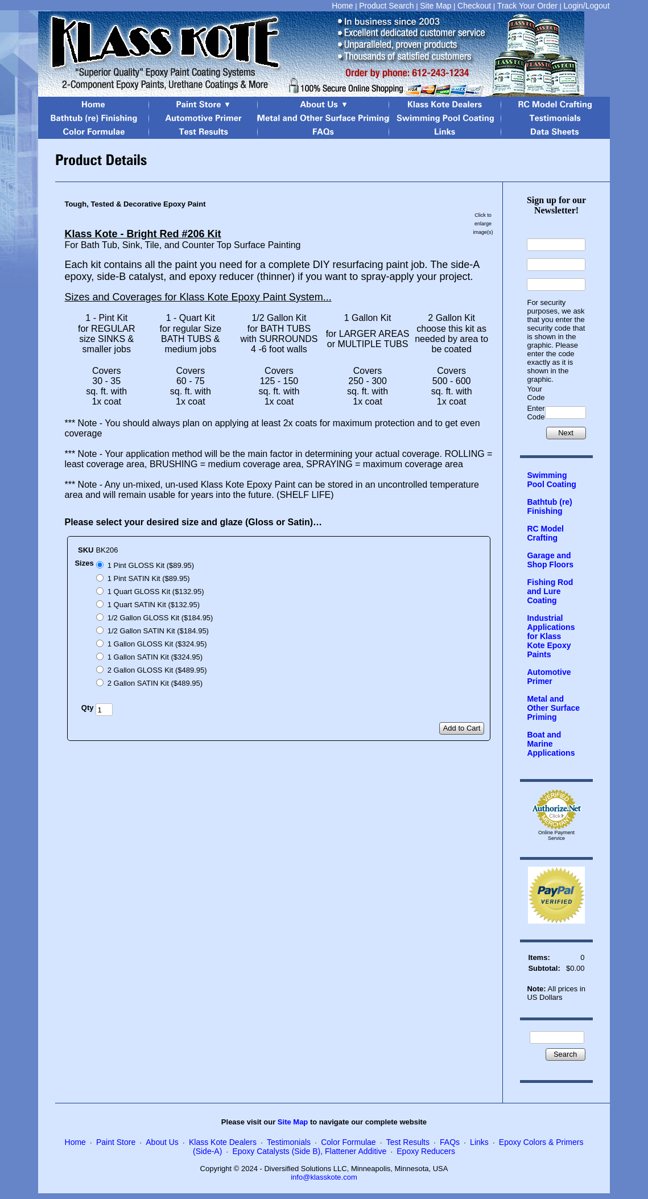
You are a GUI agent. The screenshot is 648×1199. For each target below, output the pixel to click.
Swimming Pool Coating (551, 480)
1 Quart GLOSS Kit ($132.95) (156, 591)
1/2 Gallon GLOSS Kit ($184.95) (160, 617)
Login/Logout (587, 5)
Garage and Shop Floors (550, 560)
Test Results (408, 1142)
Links (479, 1142)
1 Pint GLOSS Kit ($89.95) (151, 565)
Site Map (435, 5)
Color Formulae (348, 1142)
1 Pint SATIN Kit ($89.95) (149, 578)
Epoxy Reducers (426, 1151)
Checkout (474, 5)
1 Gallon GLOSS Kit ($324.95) (157, 644)
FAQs (450, 1142)
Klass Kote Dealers (223, 1142)
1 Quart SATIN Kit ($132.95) (154, 604)
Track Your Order (527, 5)
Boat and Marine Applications (551, 743)
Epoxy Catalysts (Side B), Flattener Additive (309, 1151)
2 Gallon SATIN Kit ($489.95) (155, 683)
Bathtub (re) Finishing (549, 506)
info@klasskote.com (324, 1177)
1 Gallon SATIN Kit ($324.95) (155, 657)
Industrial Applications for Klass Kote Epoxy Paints (551, 636)
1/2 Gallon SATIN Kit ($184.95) (158, 631)
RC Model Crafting (545, 533)
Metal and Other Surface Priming (553, 708)
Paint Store (115, 1142)
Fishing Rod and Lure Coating (550, 591)
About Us (162, 1142)
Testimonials (289, 1142)
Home (342, 5)
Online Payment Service (556, 835)
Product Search (386, 5)
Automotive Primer (549, 677)
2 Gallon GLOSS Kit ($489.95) (157, 670)
